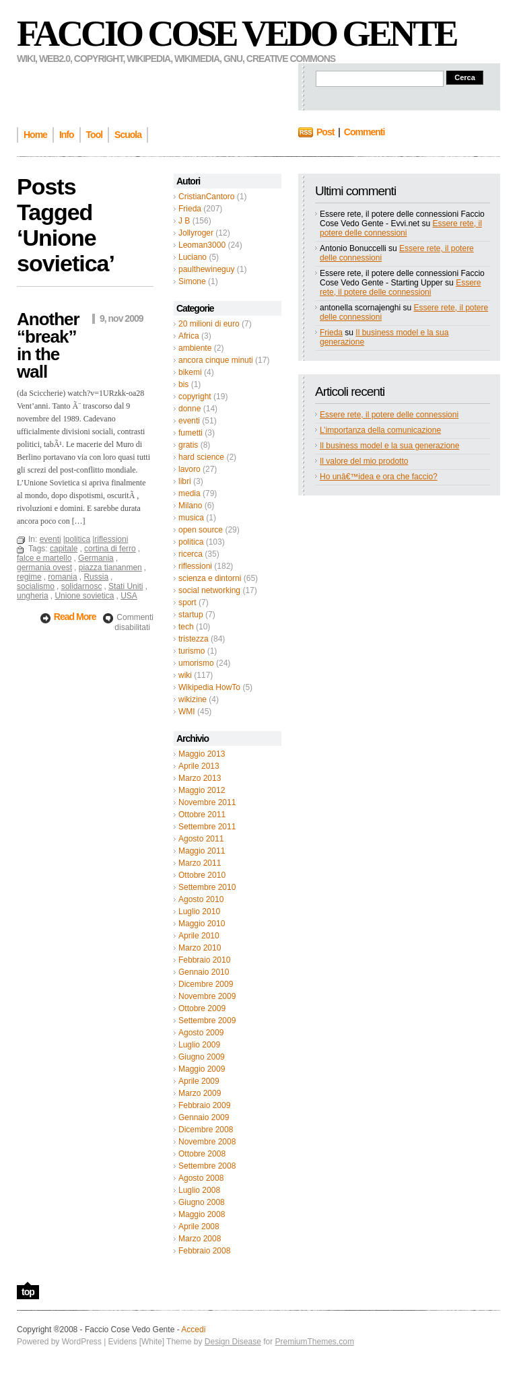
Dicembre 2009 (205, 984)
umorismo (196, 663)
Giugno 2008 (201, 1202)
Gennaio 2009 (203, 1117)
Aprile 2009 (198, 1081)
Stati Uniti (125, 586)
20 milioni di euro (209, 324)
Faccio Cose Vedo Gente (236, 33)
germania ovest (44, 567)
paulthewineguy (206, 269)
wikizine (192, 699)
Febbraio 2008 (204, 1250)
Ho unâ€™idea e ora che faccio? (379, 476)
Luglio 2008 (199, 1190)
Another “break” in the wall (48, 345)
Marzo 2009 (199, 1093)
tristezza (193, 639)
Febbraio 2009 (204, 1105)
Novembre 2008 (207, 1141)
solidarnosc (81, 586)
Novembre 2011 (207, 802)
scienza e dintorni (209, 578)
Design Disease (233, 1341)
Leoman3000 (202, 245)
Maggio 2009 (201, 1069)
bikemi (190, 372)
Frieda (189, 208)
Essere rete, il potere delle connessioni (401, 228)
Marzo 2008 (199, 1238)
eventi (189, 420)
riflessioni (195, 566)
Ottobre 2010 (202, 875)
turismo (191, 651)
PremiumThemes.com (314, 1341)
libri (184, 481)
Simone (192, 281)
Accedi (193, 1329)
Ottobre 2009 (202, 1008)
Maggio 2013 (201, 754)
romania (62, 577)
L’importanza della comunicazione (380, 430)
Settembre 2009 (207, 1020)
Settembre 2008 (207, 1166)
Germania (96, 558)
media (189, 493)
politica (190, 542)
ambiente (194, 348)
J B (184, 221)
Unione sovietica (84, 595)
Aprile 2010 (198, 935)
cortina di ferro (110, 548)
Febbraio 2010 (204, 960)
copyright (194, 396)
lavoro (189, 469)
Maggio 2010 (201, 923)
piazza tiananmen (110, 567)
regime (29, 577)
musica (191, 517)
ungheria (32, 595)
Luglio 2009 (199, 1044)
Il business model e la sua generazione (389, 445)
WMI (186, 711)
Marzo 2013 (199, 778)
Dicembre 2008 (205, 1129)
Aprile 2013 (198, 766)
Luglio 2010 (199, 911)
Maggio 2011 (201, 851)
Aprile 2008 (198, 1226)
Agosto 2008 (200, 1178)
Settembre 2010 (207, 887)
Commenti (364, 132)
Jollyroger (195, 233)
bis (183, 384)
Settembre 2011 (207, 826)
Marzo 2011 (199, 863)
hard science (201, 457)
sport (187, 602)
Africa (188, 336)
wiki (185, 675)
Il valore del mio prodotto (364, 461)
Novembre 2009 (207, 996)
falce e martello (44, 558)
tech (186, 626)
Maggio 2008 (201, 1214)
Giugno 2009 (201, 1057)
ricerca (190, 554)
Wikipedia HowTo (209, 687)
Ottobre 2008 (202, 1154)
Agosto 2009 (200, 1032)
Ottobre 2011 (202, 814)
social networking (209, 590)
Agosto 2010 (200, 899)
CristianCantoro (206, 196)
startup (190, 614)
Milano (190, 505)
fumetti (190, 433)
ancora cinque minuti (215, 360)
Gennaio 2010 (203, 972)
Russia (95, 577)
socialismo (36, 586)
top (28, 1291)
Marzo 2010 (199, 948)
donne (189, 408)
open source (200, 530)
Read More (76, 616)
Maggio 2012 (201, 790)
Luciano (192, 257)
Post (325, 132)
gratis (188, 445)
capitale (63, 548)
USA (128, 595)
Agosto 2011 (200, 838)
